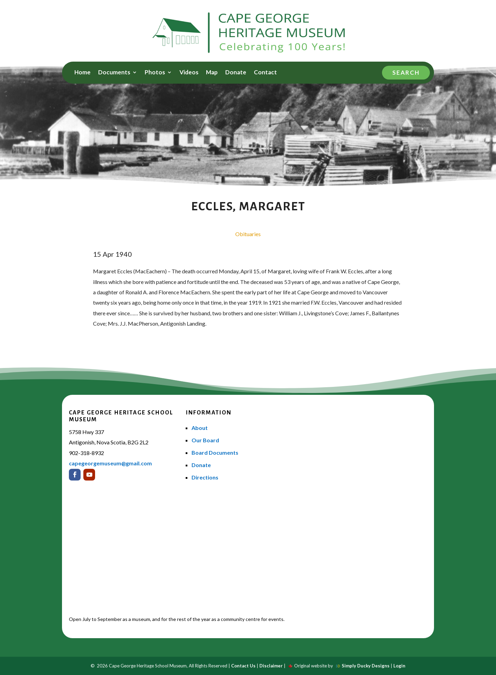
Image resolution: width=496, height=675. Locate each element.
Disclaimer (271, 665)
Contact (265, 73)
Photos (155, 73)
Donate (235, 73)
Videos (188, 73)
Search (406, 72)
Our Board (205, 440)
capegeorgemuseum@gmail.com (110, 463)
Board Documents (215, 452)
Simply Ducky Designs (366, 665)
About (200, 427)
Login (399, 665)
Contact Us (243, 665)
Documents (114, 73)
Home (82, 73)
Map (212, 73)
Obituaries (248, 234)
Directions (205, 477)
